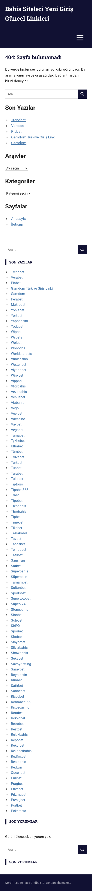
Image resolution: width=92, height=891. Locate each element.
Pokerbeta (18, 811)
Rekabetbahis (21, 751)
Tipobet (17, 501)
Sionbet (17, 615)
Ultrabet (17, 446)
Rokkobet (18, 718)
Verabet (17, 126)
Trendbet (18, 120)
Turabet (17, 473)
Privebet (17, 789)
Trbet (15, 495)
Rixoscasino (20, 707)
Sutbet (16, 566)
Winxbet (17, 375)
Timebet (17, 522)
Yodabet (17, 327)
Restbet (16, 729)
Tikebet (16, 528)
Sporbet (17, 631)
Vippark (17, 381)
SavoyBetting (21, 664)
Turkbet (16, 463)
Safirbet (17, 686)
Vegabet (17, 430)
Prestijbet (18, 800)
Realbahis (18, 762)
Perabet (17, 299)
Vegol (15, 408)
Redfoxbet (18, 756)
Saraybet (17, 669)
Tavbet (16, 539)
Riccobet (17, 697)
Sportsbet (18, 593)
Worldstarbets (21, 354)
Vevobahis (19, 392)
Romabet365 (20, 702)
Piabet (16, 131)
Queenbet (18, 773)
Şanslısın (18, 560)
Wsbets (16, 337)
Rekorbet (17, 745)
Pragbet (17, 784)
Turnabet (17, 435)
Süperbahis (19, 571)
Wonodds (18, 348)
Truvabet (17, 457)
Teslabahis (19, 533)
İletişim (17, 224)
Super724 (18, 604)
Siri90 (15, 626)
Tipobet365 (19, 490)
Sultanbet (18, 588)
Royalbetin (19, 675)
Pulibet (16, 778)
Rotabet (17, 713)
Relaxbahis (19, 735)
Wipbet (16, 332)
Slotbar (16, 637)
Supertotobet (20, 598)
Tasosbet (18, 544)
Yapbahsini (19, 321)
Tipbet (16, 517)
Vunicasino (19, 359)
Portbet (16, 805)
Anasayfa (18, 218)
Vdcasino (18, 419)
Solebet (16, 620)
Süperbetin (19, 577)
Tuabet (16, 468)
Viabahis (17, 403)
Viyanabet (18, 370)
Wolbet (16, 343)
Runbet (16, 680)
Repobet (17, 740)
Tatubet (17, 555)
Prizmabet (18, 795)
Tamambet (19, 582)
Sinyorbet (18, 642)
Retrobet (17, 724)
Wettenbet (18, 365)
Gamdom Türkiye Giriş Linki (33, 137)
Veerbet (16, 413)
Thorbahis (18, 512)
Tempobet (18, 550)
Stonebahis (19, 610)
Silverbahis (19, 648)
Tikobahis (18, 506)
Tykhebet (18, 441)
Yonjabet (17, 310)
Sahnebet (18, 691)
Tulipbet (17, 479)
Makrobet (18, 305)
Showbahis (19, 653)
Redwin (16, 767)
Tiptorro (17, 484)
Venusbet (18, 397)
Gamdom (18, 143)
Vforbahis (18, 386)
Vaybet (16, 424)
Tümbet (17, 452)
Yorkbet (16, 316)
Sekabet (17, 658)
